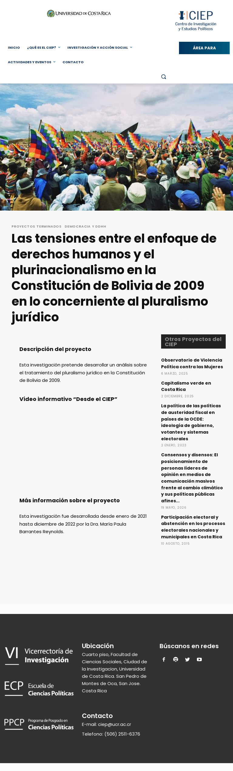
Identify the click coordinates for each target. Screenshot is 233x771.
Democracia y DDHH (85, 226)
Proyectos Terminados (37, 226)
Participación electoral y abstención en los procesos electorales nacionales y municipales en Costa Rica (192, 532)
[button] (163, 77)
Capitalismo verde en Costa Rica (187, 392)
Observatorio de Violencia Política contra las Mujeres (193, 366)
